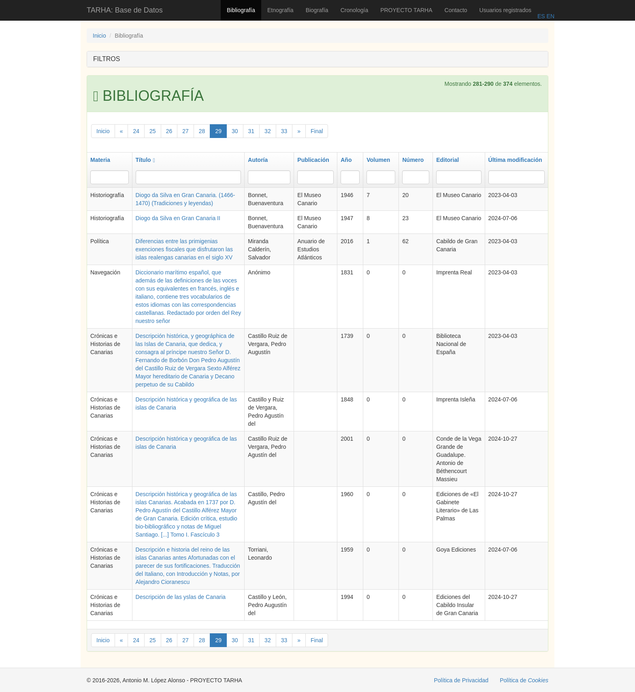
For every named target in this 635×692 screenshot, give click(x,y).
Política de (524, 680)
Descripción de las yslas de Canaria (181, 597)
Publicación (313, 160)
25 (152, 131)
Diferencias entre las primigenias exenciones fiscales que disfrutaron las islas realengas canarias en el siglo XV (184, 249)
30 (235, 131)
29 (218, 131)
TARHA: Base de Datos (125, 10)
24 (136, 131)
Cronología (355, 10)
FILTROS (106, 58)
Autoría (258, 160)
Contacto (456, 10)
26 (169, 131)
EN (549, 16)
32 (267, 131)
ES (541, 16)
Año (346, 160)
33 (284, 131)
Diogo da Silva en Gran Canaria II (178, 218)
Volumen (378, 160)
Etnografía (280, 10)
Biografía (317, 10)
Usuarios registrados (505, 10)
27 (185, 131)
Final (317, 131)
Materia (100, 160)
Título (145, 160)
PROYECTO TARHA (406, 10)
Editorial (447, 160)
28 (202, 131)
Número (413, 160)
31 (251, 131)
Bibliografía (241, 10)
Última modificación (515, 160)
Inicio (99, 35)
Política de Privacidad (461, 680)
